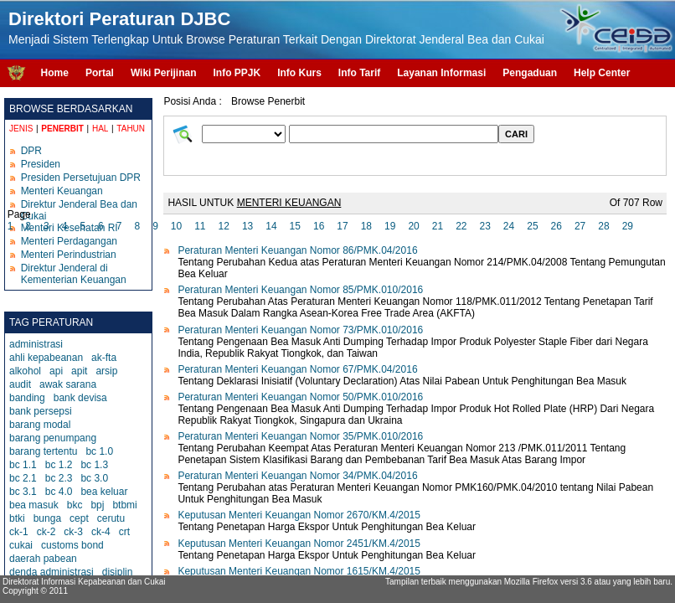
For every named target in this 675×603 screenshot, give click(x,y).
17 (342, 226)
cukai (21, 545)
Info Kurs (299, 73)
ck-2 (46, 532)
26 (556, 226)
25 (532, 226)
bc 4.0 (59, 491)
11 (199, 226)
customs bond (72, 545)
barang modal (39, 424)
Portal (99, 73)
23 (484, 226)
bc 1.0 (99, 451)
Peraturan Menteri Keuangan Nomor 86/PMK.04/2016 (297, 250)
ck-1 (18, 532)
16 (318, 226)
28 (603, 226)
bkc (75, 505)
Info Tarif (359, 73)
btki (17, 518)
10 (176, 226)
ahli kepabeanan (46, 357)
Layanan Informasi (441, 73)
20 (413, 226)
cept (79, 518)
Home (55, 73)
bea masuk (34, 505)
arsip (106, 371)
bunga (47, 518)
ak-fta (103, 357)
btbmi (124, 505)
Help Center (602, 73)
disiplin (117, 572)
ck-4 (101, 532)
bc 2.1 (23, 478)
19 (389, 226)
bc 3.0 (94, 478)
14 (270, 226)
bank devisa (80, 398)
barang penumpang (52, 438)
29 (627, 226)
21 (437, 226)
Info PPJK (236, 73)
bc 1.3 (94, 465)
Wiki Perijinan (164, 73)
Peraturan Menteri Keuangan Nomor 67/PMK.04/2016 (297, 369)
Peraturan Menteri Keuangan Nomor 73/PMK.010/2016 (300, 330)
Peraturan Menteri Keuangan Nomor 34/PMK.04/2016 (297, 476)
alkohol (25, 371)
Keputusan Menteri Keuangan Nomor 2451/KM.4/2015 (299, 543)
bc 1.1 (23, 465)
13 (247, 226)
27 (580, 226)
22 (461, 226)
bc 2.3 (59, 478)
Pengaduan (529, 73)
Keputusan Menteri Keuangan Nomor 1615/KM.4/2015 (299, 571)
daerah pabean (43, 558)
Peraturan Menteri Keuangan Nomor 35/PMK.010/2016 (300, 436)
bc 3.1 (23, 491)
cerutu (111, 518)
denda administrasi (51, 572)
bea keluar (103, 491)
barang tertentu (43, 451)
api (56, 371)
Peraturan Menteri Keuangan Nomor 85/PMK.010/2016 (300, 290)
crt (124, 532)
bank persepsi (40, 411)
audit (20, 384)
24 (508, 226)
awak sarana (67, 384)
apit (79, 371)
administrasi (36, 344)
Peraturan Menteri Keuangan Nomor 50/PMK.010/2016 (300, 397)
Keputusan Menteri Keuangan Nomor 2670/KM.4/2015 (299, 515)
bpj (97, 505)
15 (295, 226)
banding (27, 398)
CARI (516, 134)
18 (366, 226)
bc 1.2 (59, 465)
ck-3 (73, 532)
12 (224, 226)
